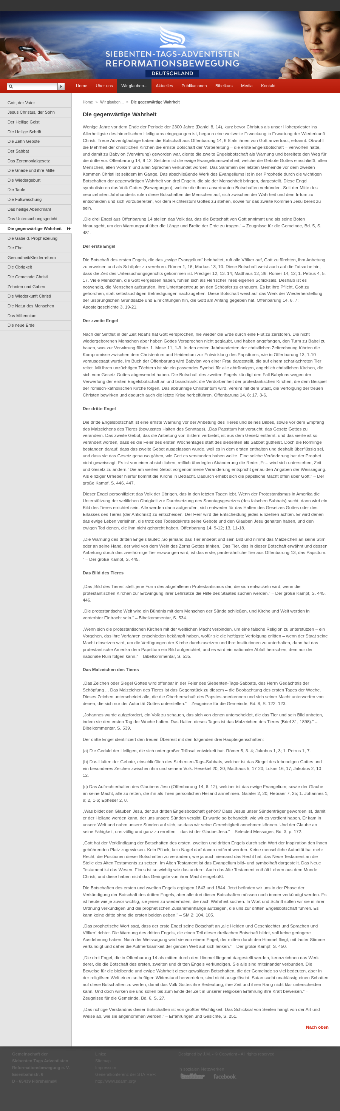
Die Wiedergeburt (24, 180)
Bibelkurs (224, 85)
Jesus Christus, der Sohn (31, 112)
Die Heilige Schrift (24, 132)
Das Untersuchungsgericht (32, 218)
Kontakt (268, 85)
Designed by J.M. (194, 1054)
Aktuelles (164, 85)
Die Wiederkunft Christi (29, 296)
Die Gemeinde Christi (28, 277)
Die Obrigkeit (20, 267)
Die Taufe (16, 189)
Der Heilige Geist (24, 122)
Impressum (105, 1067)
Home (81, 85)
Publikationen (194, 85)
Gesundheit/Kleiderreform (32, 257)
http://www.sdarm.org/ (115, 1081)
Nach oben (317, 1027)
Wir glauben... (134, 85)
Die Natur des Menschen (31, 306)
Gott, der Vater (21, 102)
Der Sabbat (18, 151)
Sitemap (103, 1061)
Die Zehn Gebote (24, 141)
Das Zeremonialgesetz (29, 161)
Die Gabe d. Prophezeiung (32, 238)
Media (246, 85)
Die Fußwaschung (25, 199)
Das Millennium (22, 315)
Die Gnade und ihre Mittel (32, 170)
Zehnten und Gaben (26, 286)
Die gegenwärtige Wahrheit (35, 228)
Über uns (104, 85)
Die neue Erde (21, 325)
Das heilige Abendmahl (29, 209)
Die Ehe (15, 247)
